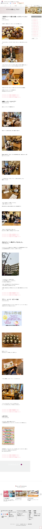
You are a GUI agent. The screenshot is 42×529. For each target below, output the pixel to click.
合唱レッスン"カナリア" (9, 101)
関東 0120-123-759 (11, 515)
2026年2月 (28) (35, 23)
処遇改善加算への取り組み (37, 515)
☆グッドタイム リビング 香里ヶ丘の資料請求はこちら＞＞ (10, 94)
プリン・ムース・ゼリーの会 (10, 299)
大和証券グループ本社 (4, 516)
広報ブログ (30, 519)
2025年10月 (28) (36, 29)
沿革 (29, 515)
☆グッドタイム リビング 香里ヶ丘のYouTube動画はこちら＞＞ (11, 97)
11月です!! (5, 416)
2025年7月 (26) (35, 34)
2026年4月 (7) (35, 20)
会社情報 (29, 510)
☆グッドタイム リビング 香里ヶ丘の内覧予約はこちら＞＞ (10, 95)
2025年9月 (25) (35, 31)
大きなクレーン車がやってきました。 (13, 242)
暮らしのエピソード (19, 514)
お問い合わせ (11, 514)
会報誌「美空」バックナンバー (21, 515)
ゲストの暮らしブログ (20, 513)
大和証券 (2, 517)
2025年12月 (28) (36, 26)
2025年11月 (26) (36, 28)
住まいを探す (11, 510)
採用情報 (35, 510)
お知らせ (30, 516)
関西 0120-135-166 (4, 3)
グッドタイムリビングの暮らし (21, 510)
